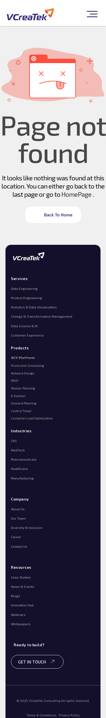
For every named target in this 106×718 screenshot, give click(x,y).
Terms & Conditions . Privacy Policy (53, 715)
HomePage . (77, 194)
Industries (21, 430)
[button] (91, 14)
